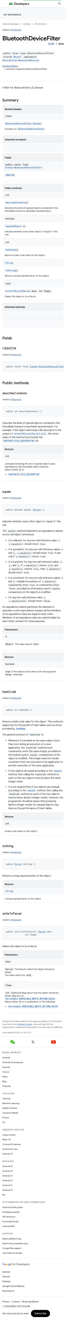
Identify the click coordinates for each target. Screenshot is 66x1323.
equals (9, 226)
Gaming (6, 1098)
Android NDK (8, 1226)
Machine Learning (10, 1103)
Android (6, 1057)
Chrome (6, 1276)
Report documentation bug (15, 1243)
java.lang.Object (10, 66)
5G (3, 1122)
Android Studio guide (12, 1207)
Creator (9, 167)
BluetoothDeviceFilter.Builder (23, 123)
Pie (3, 1194)
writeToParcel (13, 291)
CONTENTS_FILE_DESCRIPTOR (18, 440)
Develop (26, 24)
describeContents (15, 202)
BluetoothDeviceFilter (31, 129)
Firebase (6, 1281)
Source (5, 1071)
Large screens (9, 1134)
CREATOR (9, 175)
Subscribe (40, 1313)
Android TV (7, 1153)
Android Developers (11, 24)
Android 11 (7, 1185)
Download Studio (10, 1221)
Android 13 (7, 1175)
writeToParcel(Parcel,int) (30, 433)
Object (17, 56)
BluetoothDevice (28, 60)
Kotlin (51, 43)
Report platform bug (11, 1238)
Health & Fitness (9, 1108)
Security (6, 1067)
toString (10, 270)
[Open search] (59, 3)
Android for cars (10, 1149)
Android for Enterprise (12, 1062)
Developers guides (11, 1212)
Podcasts (6, 1086)
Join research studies (12, 1253)
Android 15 (7, 1166)
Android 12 (7, 1180)
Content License (24, 1024)
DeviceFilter (9, 60)
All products (8, 1291)
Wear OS (6, 1139)
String (9, 262)
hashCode (10, 249)
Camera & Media (10, 1112)
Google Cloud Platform (13, 1286)
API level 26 (16, 30)
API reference (12, 14)
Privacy (5, 1117)
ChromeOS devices (11, 1144)
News (5, 1076)
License (15, 1301)
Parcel (26, 291)
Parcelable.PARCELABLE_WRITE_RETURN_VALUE (30, 998)
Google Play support (11, 1248)
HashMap (20, 728)
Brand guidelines (30, 1301)
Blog (4, 1081)
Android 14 (7, 1171)
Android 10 (7, 1190)
